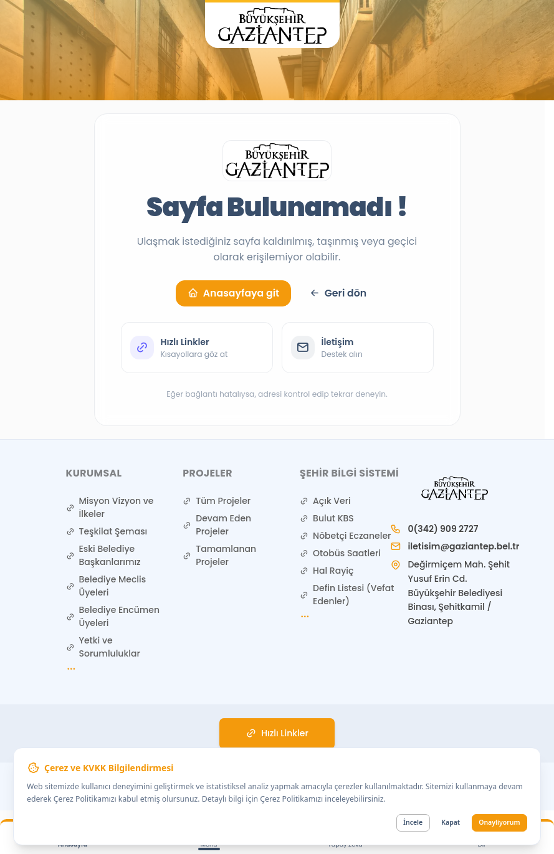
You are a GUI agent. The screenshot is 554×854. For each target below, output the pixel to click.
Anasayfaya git (233, 293)
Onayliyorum (499, 822)
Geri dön (337, 293)
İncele (413, 822)
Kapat (450, 822)
